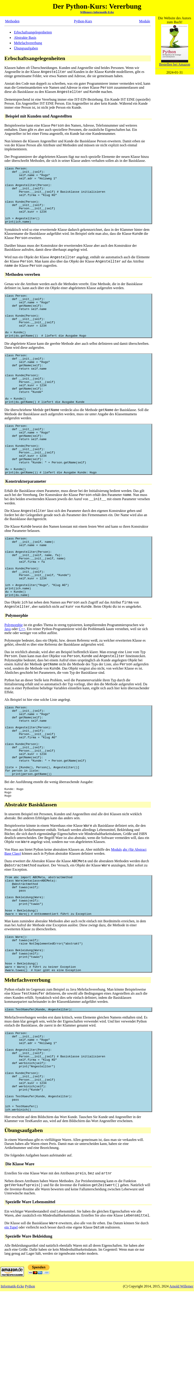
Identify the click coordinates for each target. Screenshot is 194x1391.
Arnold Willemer (181, 1386)
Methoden (12, 21)
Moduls (116, 917)
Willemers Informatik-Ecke (97, 12)
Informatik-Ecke (12, 1386)
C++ (22, 681)
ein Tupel (11, 1327)
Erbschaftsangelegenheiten (33, 32)
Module (144, 21)
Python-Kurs (83, 21)
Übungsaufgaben (26, 48)
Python (30, 1386)
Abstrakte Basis (25, 37)
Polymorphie (13, 677)
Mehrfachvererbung (28, 43)
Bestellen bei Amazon (174, 62)
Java (7, 681)
